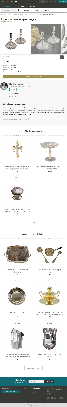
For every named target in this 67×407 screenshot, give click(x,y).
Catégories (26, 391)
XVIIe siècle (31, 14)
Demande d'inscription (8, 395)
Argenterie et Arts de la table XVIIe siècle (18, 119)
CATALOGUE (6, 6)
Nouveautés (27, 10)
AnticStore (3, 14)
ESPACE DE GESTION (10, 392)
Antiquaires (35, 391)
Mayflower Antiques (17, 84)
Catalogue (10, 14)
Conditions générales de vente (45, 404)
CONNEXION (63, 1)
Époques (25, 395)
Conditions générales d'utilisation (31, 404)
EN (52, 1)
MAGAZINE (34, 6)
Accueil (49, 391)
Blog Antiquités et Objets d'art (54, 395)
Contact (49, 393)
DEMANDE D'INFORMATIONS (33, 76)
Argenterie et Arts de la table (20, 14)
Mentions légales (18, 404)
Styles (25, 393)
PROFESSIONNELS (37, 389)
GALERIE (11, 97)
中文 (55, 1)
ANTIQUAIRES (20, 6)
